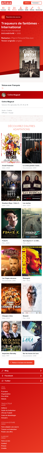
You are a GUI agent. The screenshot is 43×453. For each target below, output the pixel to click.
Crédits (4, 448)
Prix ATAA (4, 396)
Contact (4, 443)
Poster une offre (7, 432)
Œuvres (14, 8)
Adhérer (27, 3)
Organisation (5, 394)
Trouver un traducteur (9, 429)
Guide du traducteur (8, 411)
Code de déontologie (8, 415)
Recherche (39, 8)
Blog (22, 371)
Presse (3, 446)
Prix (9, 8)
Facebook (22, 376)
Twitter (22, 381)
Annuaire (20, 8)
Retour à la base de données (21, 363)
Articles (32, 8)
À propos (3, 8)
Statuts (3, 399)
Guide (26, 8)
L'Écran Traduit (6, 413)
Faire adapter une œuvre (10, 427)
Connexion (36, 3)
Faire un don (5, 441)
